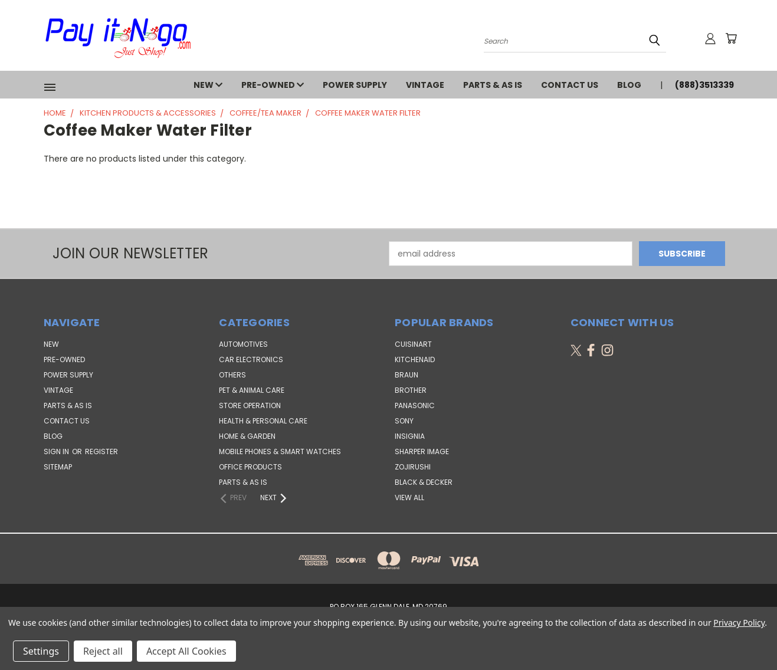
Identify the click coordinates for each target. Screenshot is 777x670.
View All (409, 497)
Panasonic (415, 405)
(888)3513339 (704, 85)
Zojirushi (413, 467)
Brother (411, 390)
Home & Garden (247, 436)
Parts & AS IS (243, 482)
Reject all (103, 651)
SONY (404, 421)
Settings (41, 651)
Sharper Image (422, 451)
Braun (406, 375)
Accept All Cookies (186, 651)
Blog (629, 85)
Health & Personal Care (263, 421)
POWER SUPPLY (355, 85)
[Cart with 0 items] (731, 38)
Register (101, 451)
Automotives (243, 344)
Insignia (410, 436)
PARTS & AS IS (492, 85)
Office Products (250, 467)
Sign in (57, 451)
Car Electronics (251, 359)
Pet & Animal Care (251, 390)
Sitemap (58, 467)
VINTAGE (425, 85)
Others (232, 375)
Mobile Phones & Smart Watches (280, 451)
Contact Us (569, 85)
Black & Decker (424, 482)
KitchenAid (415, 359)
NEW (208, 85)
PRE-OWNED (272, 85)
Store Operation (250, 405)
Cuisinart (413, 344)
